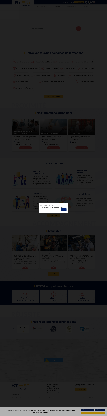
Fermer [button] (64, 210)
